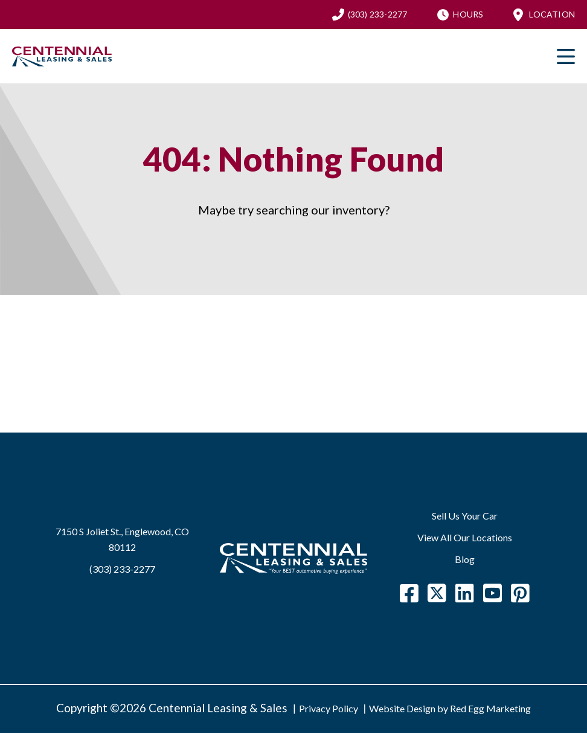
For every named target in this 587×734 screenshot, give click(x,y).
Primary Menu (566, 57)
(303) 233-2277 (378, 15)
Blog (465, 560)
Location (552, 15)
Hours (468, 15)
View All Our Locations (464, 538)
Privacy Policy (328, 709)
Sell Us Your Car (465, 517)
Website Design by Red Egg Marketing (450, 709)
